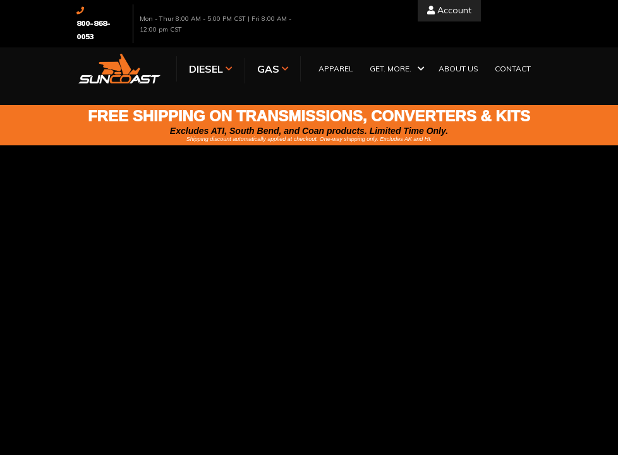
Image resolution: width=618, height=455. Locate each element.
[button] (395, 69)
